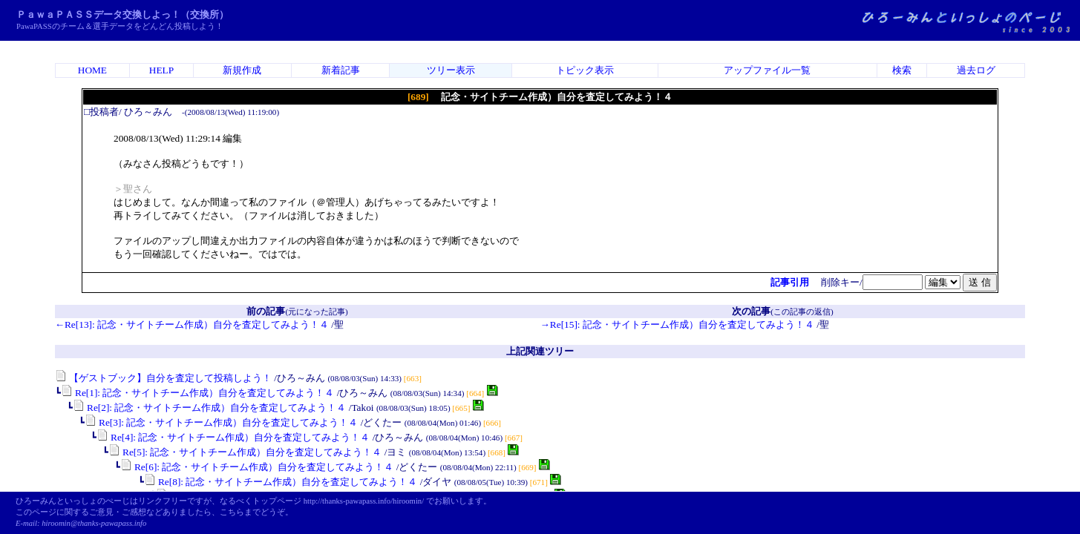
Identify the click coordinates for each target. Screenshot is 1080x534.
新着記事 (340, 70)
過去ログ (976, 70)
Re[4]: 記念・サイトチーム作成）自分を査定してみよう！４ (233, 437)
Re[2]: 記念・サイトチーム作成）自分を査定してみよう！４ (210, 407)
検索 (902, 70)
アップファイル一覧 (767, 70)
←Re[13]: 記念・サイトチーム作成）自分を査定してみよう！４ (192, 324)
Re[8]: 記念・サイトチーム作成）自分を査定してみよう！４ (281, 481)
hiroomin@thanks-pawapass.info (94, 523)
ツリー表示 (451, 70)
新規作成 (242, 70)
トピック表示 (585, 70)
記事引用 (789, 282)
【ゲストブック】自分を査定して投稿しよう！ (163, 377)
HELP (161, 70)
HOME (92, 70)
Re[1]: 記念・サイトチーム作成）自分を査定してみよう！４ (198, 392)
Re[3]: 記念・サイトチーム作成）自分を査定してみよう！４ (222, 422)
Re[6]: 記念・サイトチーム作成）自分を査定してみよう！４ (257, 466)
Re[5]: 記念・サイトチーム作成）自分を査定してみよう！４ (245, 452)
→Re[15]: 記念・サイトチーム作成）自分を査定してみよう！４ (677, 324)
